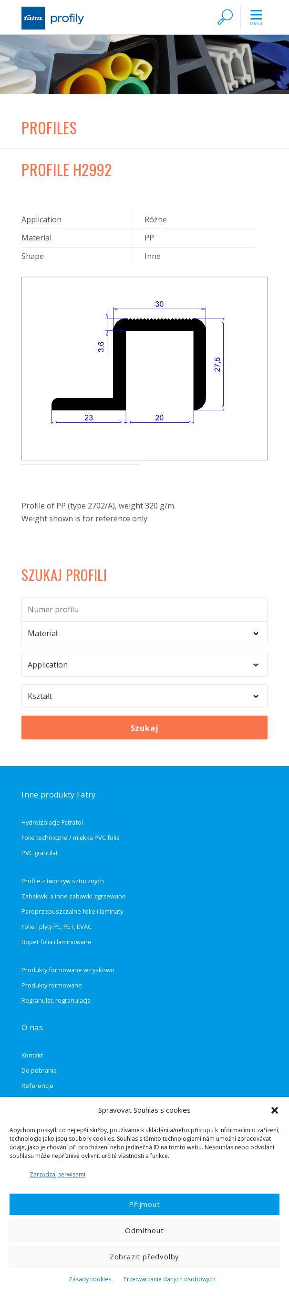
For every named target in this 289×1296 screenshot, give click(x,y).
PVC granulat (39, 852)
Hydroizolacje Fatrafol (52, 822)
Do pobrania (39, 1070)
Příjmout (144, 1204)
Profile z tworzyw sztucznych (62, 881)
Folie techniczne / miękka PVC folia (70, 837)
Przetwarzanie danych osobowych (170, 1279)
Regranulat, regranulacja (56, 1000)
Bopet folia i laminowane (56, 941)
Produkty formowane (51, 985)
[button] (274, 1110)
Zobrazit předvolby (144, 1256)
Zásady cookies (90, 1279)
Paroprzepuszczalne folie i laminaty (72, 911)
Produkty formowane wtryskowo (67, 970)
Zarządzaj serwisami (57, 1174)
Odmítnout (144, 1230)
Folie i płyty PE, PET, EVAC (56, 926)
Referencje (37, 1085)
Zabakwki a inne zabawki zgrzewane (73, 896)
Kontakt (32, 1055)
